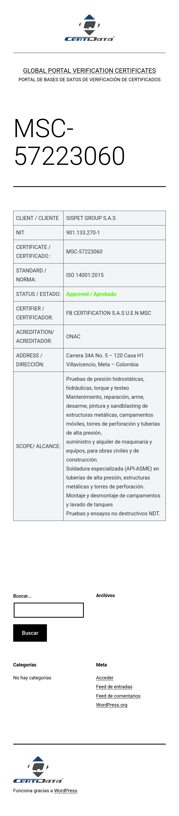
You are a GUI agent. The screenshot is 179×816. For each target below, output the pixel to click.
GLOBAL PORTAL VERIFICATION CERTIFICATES (89, 70)
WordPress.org (112, 705)
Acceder (105, 677)
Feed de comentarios (118, 696)
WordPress (65, 790)
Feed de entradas (114, 686)
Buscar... (22, 596)
